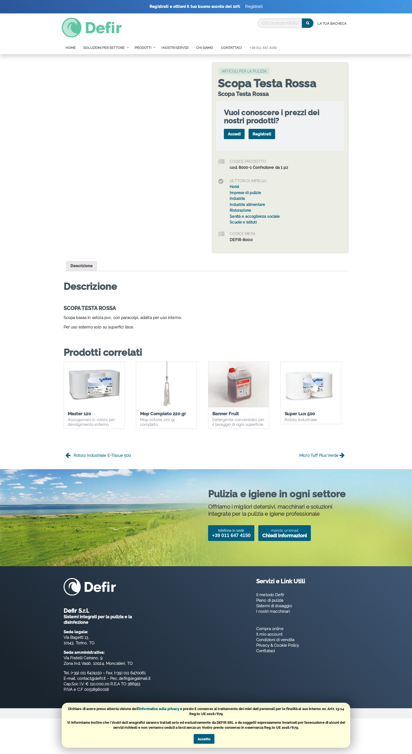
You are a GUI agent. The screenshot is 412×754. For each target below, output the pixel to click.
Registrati (253, 6)
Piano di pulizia (269, 605)
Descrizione (81, 266)
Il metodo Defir (270, 600)
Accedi (234, 134)
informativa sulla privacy (159, 709)
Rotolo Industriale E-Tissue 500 (98, 461)
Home (70, 48)
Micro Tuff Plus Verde (321, 461)
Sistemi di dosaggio (274, 611)
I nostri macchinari (273, 616)
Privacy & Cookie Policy (277, 650)
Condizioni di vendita (275, 644)
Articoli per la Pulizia (244, 71)
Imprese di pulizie (245, 193)
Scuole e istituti (243, 222)
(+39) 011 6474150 (86, 678)
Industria (237, 198)
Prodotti (143, 48)
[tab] (81, 266)
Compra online (270, 633)
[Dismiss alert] (404, 8)
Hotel (234, 187)
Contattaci (231, 48)
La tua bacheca (332, 24)
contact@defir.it (91, 683)
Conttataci (265, 656)
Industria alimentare (247, 205)
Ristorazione (240, 210)
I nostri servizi (174, 48)
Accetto (204, 739)
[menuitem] (332, 23)
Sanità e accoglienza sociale (255, 216)
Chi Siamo (204, 48)
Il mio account (269, 639)
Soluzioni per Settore (104, 48)
